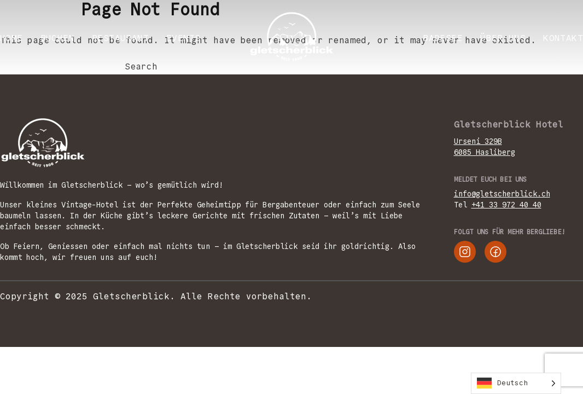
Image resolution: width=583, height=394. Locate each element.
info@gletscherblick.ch (502, 193)
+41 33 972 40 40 (506, 204)
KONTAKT (563, 38)
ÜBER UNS (503, 38)
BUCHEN (57, 38)
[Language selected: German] (516, 383)
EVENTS (183, 38)
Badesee (443, 38)
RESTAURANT (120, 38)
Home (11, 38)
